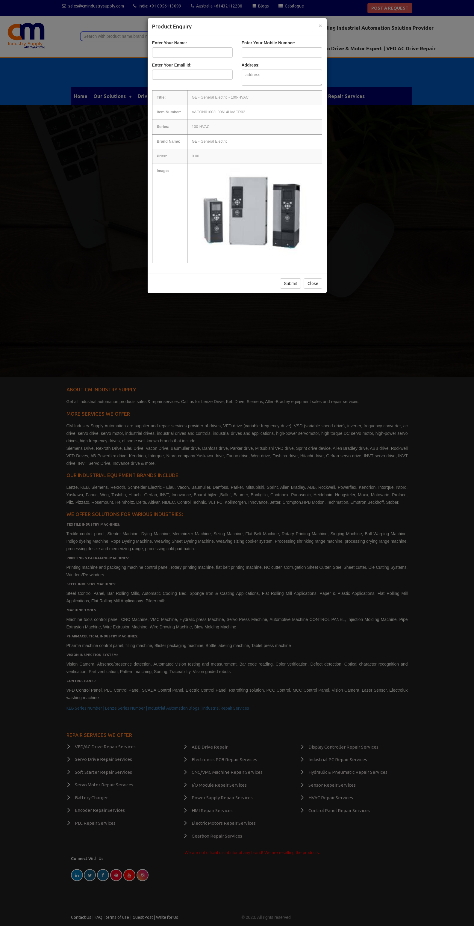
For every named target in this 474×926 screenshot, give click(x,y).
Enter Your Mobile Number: (269, 42)
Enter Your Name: (169, 42)
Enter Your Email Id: (172, 65)
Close (313, 283)
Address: (251, 65)
